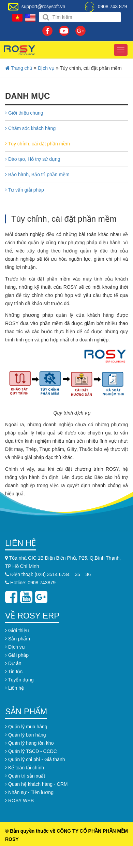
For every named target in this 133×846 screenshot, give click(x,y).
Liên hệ (14, 688)
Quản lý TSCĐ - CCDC (31, 751)
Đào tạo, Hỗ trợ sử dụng (32, 159)
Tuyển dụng (19, 679)
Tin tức (14, 671)
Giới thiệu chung (24, 113)
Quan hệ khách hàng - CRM (36, 784)
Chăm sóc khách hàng (30, 128)
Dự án (13, 663)
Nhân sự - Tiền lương (29, 792)
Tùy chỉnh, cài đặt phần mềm (37, 143)
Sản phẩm (17, 638)
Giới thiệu (17, 630)
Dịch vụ (46, 68)
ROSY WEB (19, 800)
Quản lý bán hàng (25, 735)
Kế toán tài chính (24, 767)
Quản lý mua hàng (26, 726)
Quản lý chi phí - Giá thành (35, 759)
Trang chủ (18, 68)
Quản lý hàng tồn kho (29, 743)
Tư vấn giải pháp (24, 190)
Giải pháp (17, 655)
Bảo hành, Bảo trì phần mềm (37, 174)
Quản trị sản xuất (25, 776)
